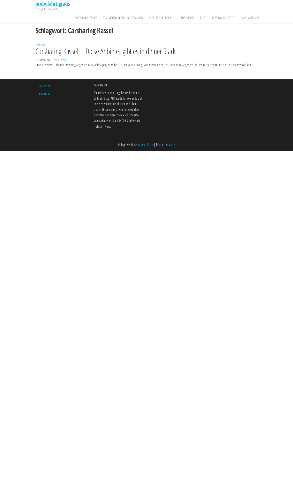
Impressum (44, 93)
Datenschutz (45, 85)
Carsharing (248, 17)
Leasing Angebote (223, 17)
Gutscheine (186, 17)
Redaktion (63, 59)
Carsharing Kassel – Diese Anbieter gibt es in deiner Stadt (105, 51)
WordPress (147, 144)
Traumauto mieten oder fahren (123, 17)
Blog (203, 17)
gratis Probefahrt (85, 17)
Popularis (170, 144)
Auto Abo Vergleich (161, 17)
